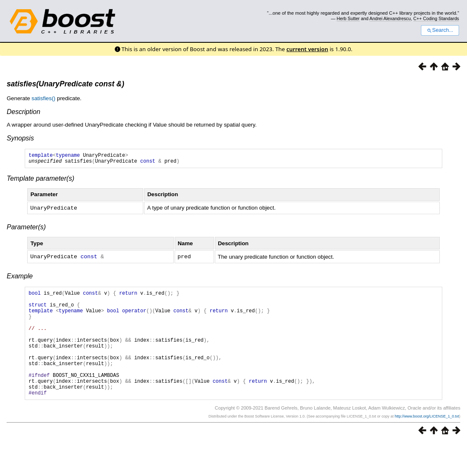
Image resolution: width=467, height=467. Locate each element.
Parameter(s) (26, 229)
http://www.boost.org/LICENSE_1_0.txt (427, 440)
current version (307, 49)
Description (23, 111)
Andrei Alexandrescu (390, 18)
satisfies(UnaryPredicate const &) (65, 84)
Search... (440, 30)
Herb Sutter (348, 18)
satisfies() (43, 98)
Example (20, 277)
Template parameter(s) (40, 180)
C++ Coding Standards (436, 18)
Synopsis (20, 138)
